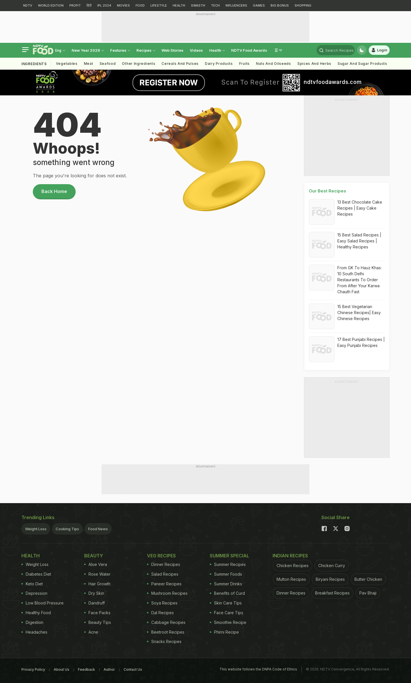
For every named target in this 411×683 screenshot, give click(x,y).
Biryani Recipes (330, 579)
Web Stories (173, 50)
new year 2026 (88, 50)
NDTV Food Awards (249, 50)
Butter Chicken (368, 579)
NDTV (27, 5)
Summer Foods (226, 574)
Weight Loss (36, 529)
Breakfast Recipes (332, 592)
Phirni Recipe (224, 632)
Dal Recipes (160, 612)
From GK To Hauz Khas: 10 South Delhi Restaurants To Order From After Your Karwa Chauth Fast (359, 279)
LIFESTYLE (158, 5)
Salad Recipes (162, 574)
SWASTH (198, 5)
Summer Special (229, 556)
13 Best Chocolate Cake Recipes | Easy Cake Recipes (359, 208)
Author (109, 669)
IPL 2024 (104, 5)
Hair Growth (97, 583)
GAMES (259, 5)
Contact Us (133, 669)
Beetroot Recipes (165, 632)
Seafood (108, 63)
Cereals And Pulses (180, 63)
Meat (88, 63)
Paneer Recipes (164, 583)
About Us (61, 669)
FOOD (140, 5)
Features (120, 50)
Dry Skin (94, 593)
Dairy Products (219, 63)
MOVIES (123, 5)
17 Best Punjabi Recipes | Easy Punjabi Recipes (361, 342)
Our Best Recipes (327, 191)
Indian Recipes (290, 556)
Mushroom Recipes (167, 593)
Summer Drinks (226, 583)
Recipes (145, 50)
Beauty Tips (97, 622)
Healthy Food (36, 612)
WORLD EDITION (51, 5)
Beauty (93, 556)
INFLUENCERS (236, 5)
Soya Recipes (162, 602)
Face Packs (97, 612)
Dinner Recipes (163, 564)
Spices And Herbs (314, 63)
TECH (215, 5)
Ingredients (34, 64)
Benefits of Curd (227, 593)
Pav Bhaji (367, 592)
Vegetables (67, 63)
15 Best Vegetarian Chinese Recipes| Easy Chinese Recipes (359, 312)
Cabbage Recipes (166, 622)
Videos (196, 50)
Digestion (32, 622)
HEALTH (179, 5)
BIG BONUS (280, 5)
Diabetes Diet (36, 574)
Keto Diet (32, 583)
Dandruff (94, 602)
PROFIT (75, 5)
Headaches (34, 632)
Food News (98, 529)
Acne (91, 632)
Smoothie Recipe (228, 622)
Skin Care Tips (226, 602)
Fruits (244, 63)
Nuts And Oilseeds (273, 63)
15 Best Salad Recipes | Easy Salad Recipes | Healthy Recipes (359, 240)
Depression (34, 593)
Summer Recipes (228, 564)
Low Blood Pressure (42, 602)
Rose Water (97, 574)
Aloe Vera (95, 564)
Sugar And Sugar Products (362, 63)
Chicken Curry (331, 565)
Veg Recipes (161, 556)
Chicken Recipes (293, 565)
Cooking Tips (67, 529)
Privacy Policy (33, 669)
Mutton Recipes (291, 579)
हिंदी (89, 5)
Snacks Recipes (164, 641)
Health (217, 50)
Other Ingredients (138, 63)
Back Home (54, 191)
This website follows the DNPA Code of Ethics (258, 669)
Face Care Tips (226, 612)
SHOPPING (303, 5)
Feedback (86, 669)
